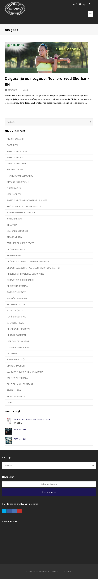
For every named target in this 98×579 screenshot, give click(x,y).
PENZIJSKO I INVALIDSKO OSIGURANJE (25, 273)
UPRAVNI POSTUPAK (17, 335)
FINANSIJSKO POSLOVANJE (20, 175)
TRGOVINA (12, 224)
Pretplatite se (49, 492)
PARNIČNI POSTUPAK (17, 298)
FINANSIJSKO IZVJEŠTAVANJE (21, 212)
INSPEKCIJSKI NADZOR (18, 341)
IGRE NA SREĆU (14, 194)
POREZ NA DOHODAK (17, 151)
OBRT (9, 402)
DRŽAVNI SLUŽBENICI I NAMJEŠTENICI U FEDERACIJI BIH (34, 267)
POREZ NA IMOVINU (16, 163)
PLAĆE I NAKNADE (15, 139)
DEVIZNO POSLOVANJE (18, 182)
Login (83, 4)
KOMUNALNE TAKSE (16, 169)
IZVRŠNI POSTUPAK (16, 316)
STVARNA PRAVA (15, 237)
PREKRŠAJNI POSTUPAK (18, 328)
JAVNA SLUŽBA (14, 390)
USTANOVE (12, 353)
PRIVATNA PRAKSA (16, 396)
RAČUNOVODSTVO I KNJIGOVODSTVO (24, 206)
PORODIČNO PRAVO (16, 292)
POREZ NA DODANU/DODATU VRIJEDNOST (27, 200)
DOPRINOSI (12, 145)
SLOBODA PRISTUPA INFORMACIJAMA (25, 371)
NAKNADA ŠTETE (15, 310)
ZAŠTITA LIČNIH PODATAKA (20, 384)
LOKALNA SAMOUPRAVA (18, 347)
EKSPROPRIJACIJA (16, 304)
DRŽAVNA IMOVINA (16, 249)
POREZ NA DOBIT (15, 157)
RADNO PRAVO (14, 255)
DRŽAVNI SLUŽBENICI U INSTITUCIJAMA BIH (28, 261)
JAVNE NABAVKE (15, 218)
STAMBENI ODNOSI (16, 365)
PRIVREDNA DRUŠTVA (17, 286)
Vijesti (25, 90)
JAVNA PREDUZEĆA (16, 359)
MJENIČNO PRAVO (15, 322)
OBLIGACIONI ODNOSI (17, 231)
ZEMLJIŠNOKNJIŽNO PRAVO (20, 243)
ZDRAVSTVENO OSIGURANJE (20, 280)
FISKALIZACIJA (14, 188)
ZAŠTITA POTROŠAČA (17, 378)
